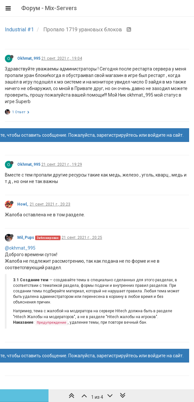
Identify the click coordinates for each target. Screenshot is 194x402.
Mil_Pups (25, 237)
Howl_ (23, 204)
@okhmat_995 (20, 248)
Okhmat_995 (28, 58)
